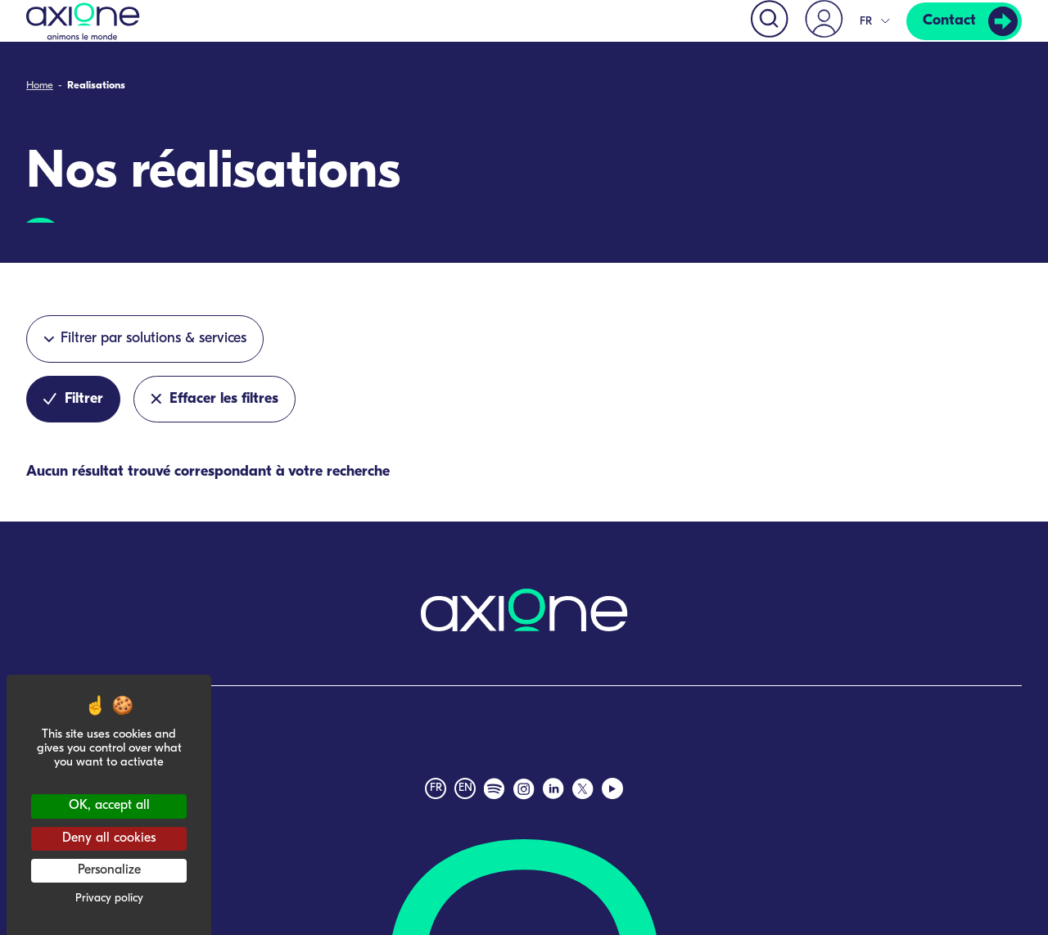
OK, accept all (109, 805)
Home (39, 86)
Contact (949, 21)
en (465, 788)
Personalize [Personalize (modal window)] (109, 870)
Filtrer (73, 399)
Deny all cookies (109, 838)
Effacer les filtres (214, 399)
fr (436, 788)
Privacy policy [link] (109, 898)
